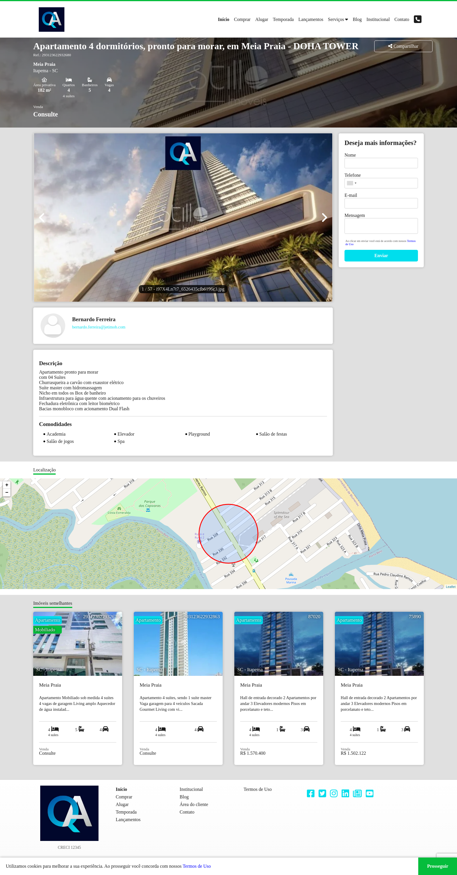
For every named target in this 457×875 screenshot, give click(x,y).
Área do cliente (194, 804)
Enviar (381, 255)
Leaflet (451, 586)
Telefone (352, 175)
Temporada (283, 19)
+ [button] (6, 485)
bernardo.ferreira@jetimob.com (99, 327)
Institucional (378, 19)
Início (223, 19)
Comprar (242, 19)
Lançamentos (310, 19)
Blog (357, 19)
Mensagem (354, 215)
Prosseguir (437, 866)
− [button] (6, 492)
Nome (350, 155)
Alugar (261, 19)
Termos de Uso (197, 866)
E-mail (350, 195)
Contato (401, 19)
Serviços (336, 19)
